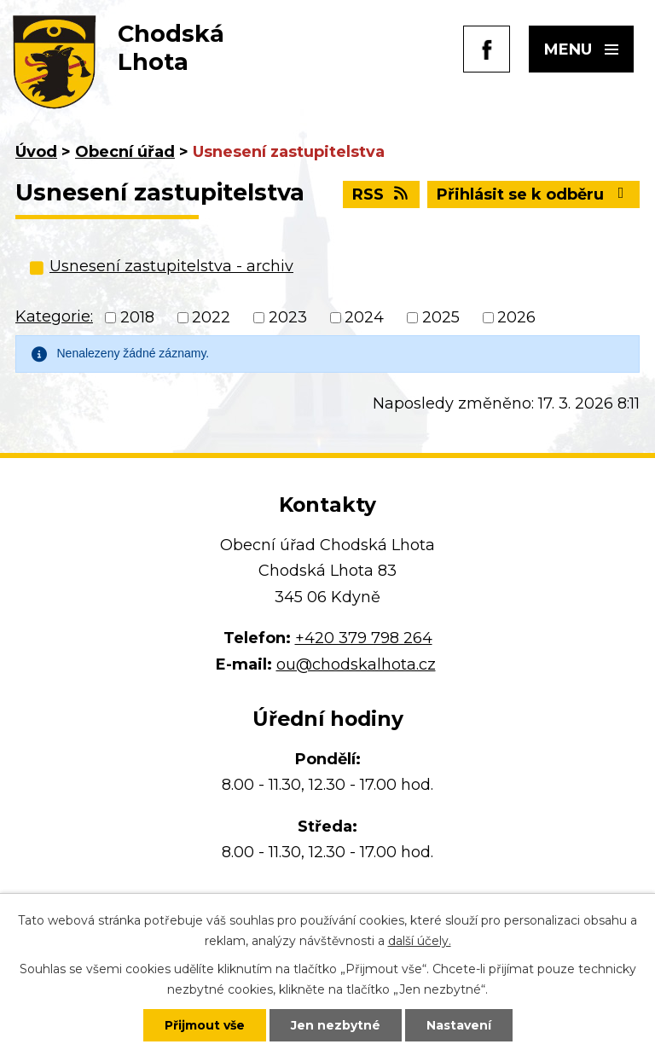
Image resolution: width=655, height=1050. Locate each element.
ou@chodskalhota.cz (356, 664)
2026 (516, 318)
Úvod (36, 151)
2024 (364, 318)
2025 (441, 318)
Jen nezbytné (335, 1025)
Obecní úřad (125, 151)
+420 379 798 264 (363, 638)
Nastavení (458, 1025)
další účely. (419, 940)
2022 (211, 318)
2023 (288, 318)
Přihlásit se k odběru (534, 194)
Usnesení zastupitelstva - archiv (171, 266)
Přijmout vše (205, 1025)
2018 (137, 318)
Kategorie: (54, 316)
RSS (381, 194)
